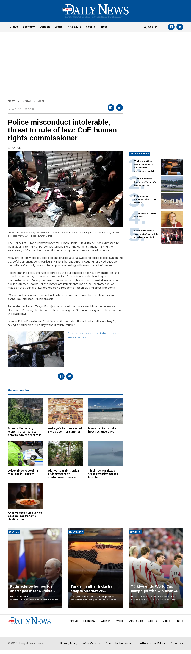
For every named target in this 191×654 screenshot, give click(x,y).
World (59, 27)
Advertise (177, 643)
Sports (90, 27)
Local (40, 101)
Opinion (45, 27)
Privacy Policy (68, 643)
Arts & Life (74, 27)
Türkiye (13, 27)
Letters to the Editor (152, 643)
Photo (103, 27)
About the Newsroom (119, 643)
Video (166, 621)
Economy (29, 27)
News (11, 101)
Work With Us (91, 643)
